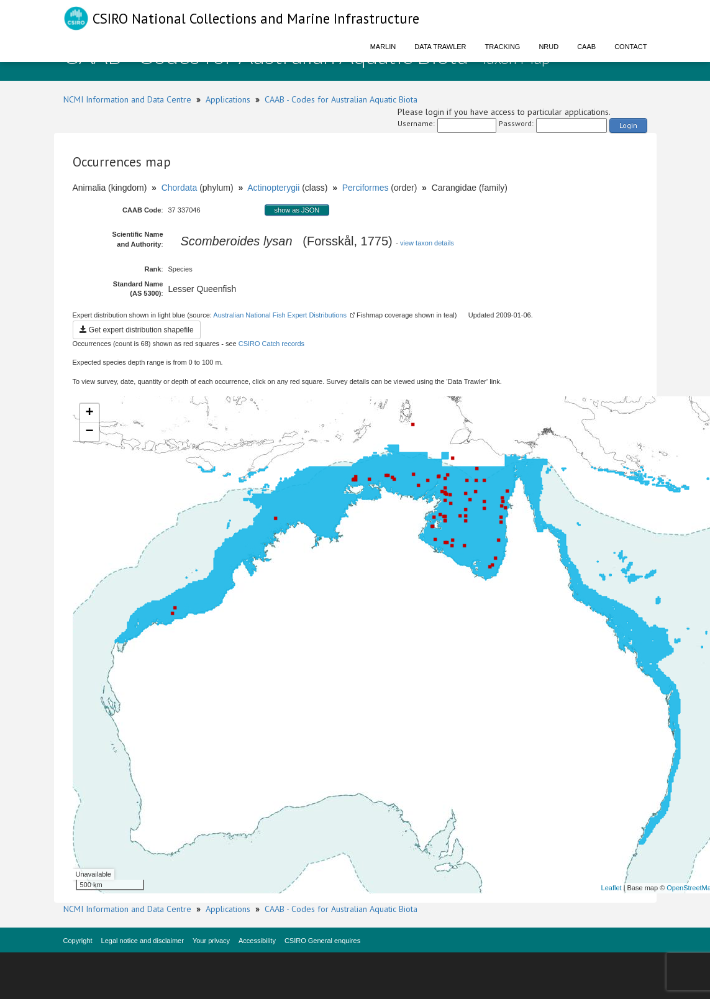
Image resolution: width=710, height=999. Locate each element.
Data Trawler (440, 46)
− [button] (89, 431)
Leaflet (611, 888)
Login (628, 125)
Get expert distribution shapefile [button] (137, 330)
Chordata (180, 188)
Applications (228, 99)
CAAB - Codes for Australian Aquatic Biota (341, 99)
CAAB (586, 46)
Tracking (503, 46)
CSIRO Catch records (271, 343)
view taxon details (427, 243)
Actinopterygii (273, 188)
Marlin (383, 46)
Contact (630, 46)
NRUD (548, 46)
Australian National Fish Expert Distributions (280, 315)
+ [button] (89, 413)
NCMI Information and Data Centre (127, 99)
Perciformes (365, 188)
